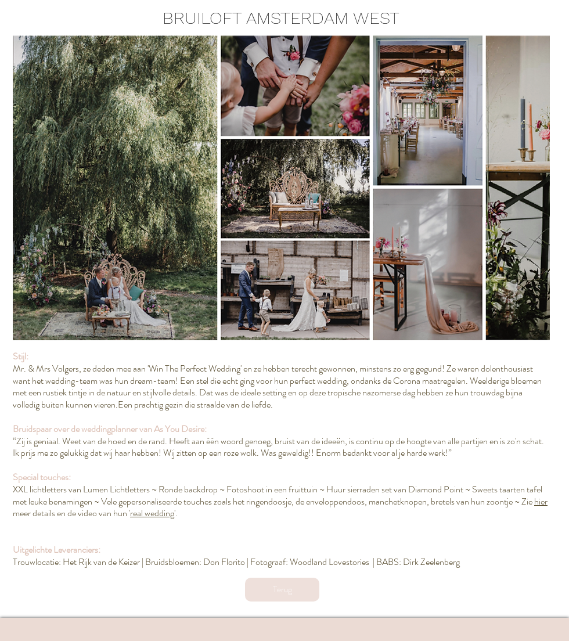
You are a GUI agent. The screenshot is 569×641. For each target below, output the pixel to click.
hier (541, 501)
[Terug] (282, 590)
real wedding (152, 513)
